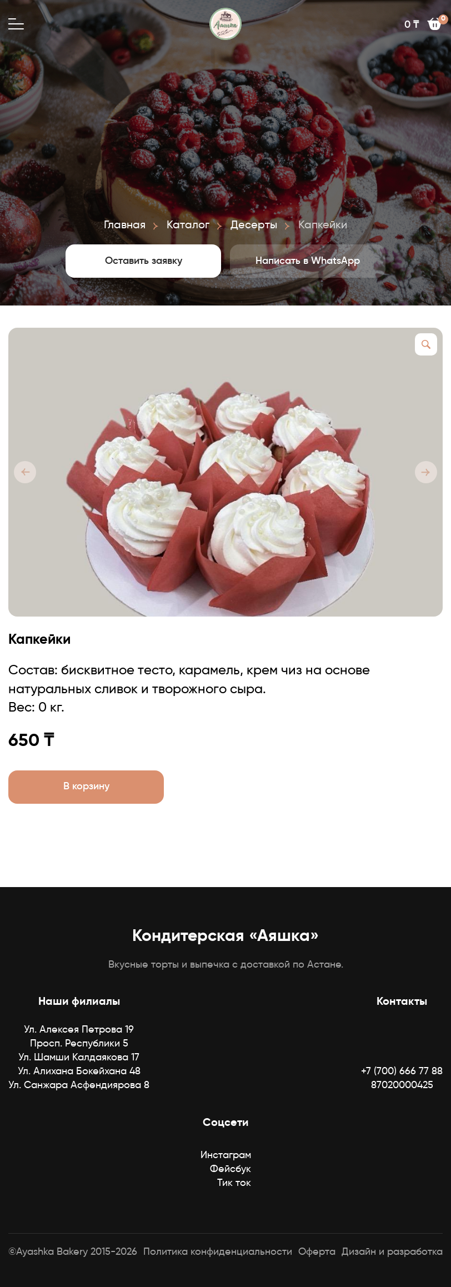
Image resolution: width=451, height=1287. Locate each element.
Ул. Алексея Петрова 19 (79, 1030)
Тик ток (234, 1183)
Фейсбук (230, 1169)
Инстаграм (226, 1155)
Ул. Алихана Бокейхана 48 (79, 1071)
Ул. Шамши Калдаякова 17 (78, 1058)
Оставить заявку (143, 261)
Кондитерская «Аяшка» (225, 936)
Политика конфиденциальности (217, 1252)
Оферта (316, 1252)
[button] (25, 472)
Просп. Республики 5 (79, 1044)
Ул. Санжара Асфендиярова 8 (78, 1085)
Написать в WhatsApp (307, 261)
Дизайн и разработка (392, 1252)
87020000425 (402, 1085)
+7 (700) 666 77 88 (402, 1071)
